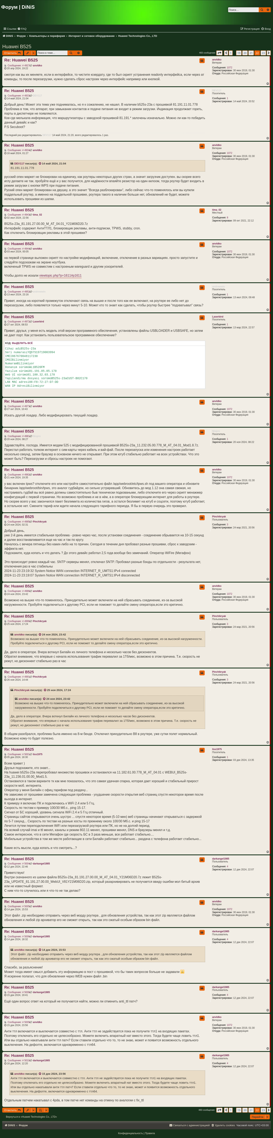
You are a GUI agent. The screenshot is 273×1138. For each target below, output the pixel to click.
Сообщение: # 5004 (17, 863)
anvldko (216, 59)
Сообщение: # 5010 (17, 1060)
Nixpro (216, 431)
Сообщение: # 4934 (17, 150)
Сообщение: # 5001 (17, 754)
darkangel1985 (220, 858)
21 (251, 53)
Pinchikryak (219, 516)
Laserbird (217, 316)
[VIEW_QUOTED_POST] (40, 163)
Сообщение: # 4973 (17, 406)
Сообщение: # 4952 (17, 291)
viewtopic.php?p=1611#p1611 (60, 275)
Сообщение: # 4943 (17, 214)
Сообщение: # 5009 (17, 1022)
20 (244, 53)
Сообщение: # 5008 (17, 992)
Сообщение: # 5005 (17, 906)
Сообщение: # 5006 (17, 936)
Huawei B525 (16, 46)
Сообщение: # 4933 (17, 95)
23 (263, 53)
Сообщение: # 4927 (17, 65)
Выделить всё (22, 343)
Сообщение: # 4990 (17, 621)
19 (238, 53)
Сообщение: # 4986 (17, 591)
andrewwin (218, 286)
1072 (229, 67)
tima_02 (216, 209)
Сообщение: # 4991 (17, 676)
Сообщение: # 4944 (17, 248)
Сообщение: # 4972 (17, 321)
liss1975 (217, 749)
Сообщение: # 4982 (17, 474)
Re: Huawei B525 (21, 60)
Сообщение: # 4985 (17, 521)
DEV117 (216, 90)
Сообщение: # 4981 (17, 436)
